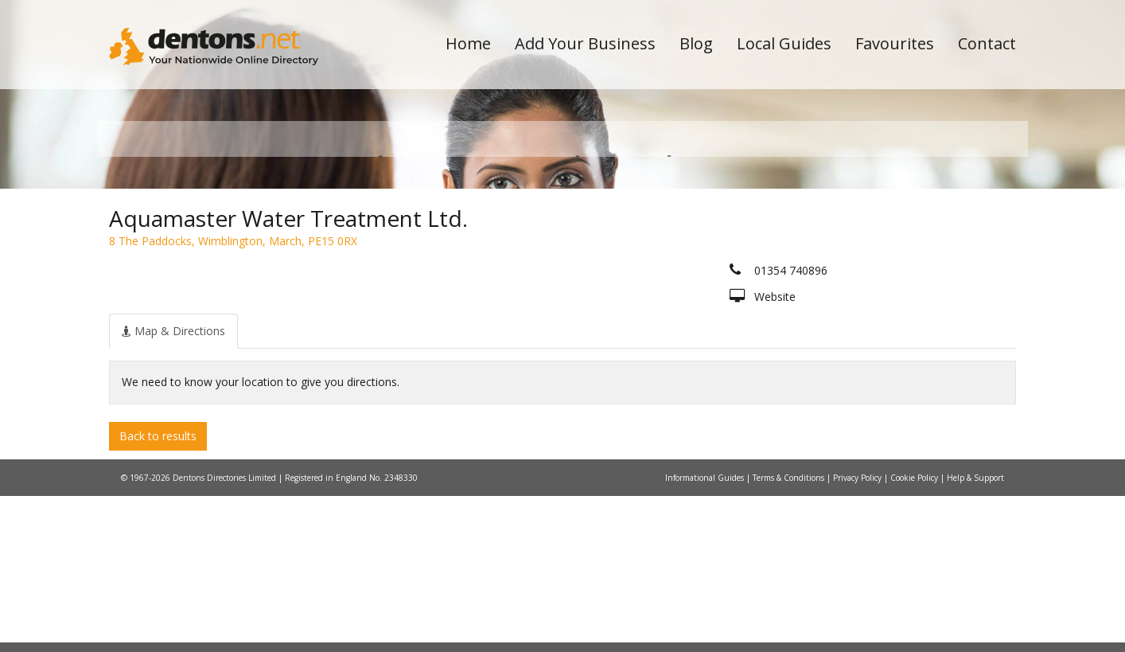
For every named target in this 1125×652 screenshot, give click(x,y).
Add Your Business (585, 43)
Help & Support (975, 633)
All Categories (540, 283)
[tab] (173, 486)
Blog (696, 43)
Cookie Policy (915, 633)
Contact (987, 43)
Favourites (894, 43)
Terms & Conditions (790, 633)
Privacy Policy (858, 633)
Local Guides (784, 43)
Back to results (158, 591)
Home (468, 43)
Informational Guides (705, 633)
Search (907, 256)
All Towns (186, 283)
